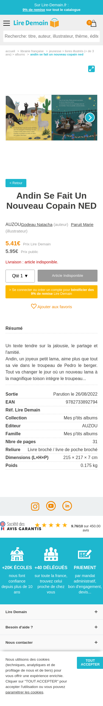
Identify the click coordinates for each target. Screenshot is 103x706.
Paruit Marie (82, 224)
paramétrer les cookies (24, 692)
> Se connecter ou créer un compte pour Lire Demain (51, 292)
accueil (10, 51)
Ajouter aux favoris (51, 306)
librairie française (32, 51)
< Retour (16, 183)
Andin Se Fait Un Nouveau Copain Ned (56, 54)
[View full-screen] (91, 69)
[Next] (90, 117)
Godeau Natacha (36, 224)
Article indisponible (67, 275)
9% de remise (34, 10)
